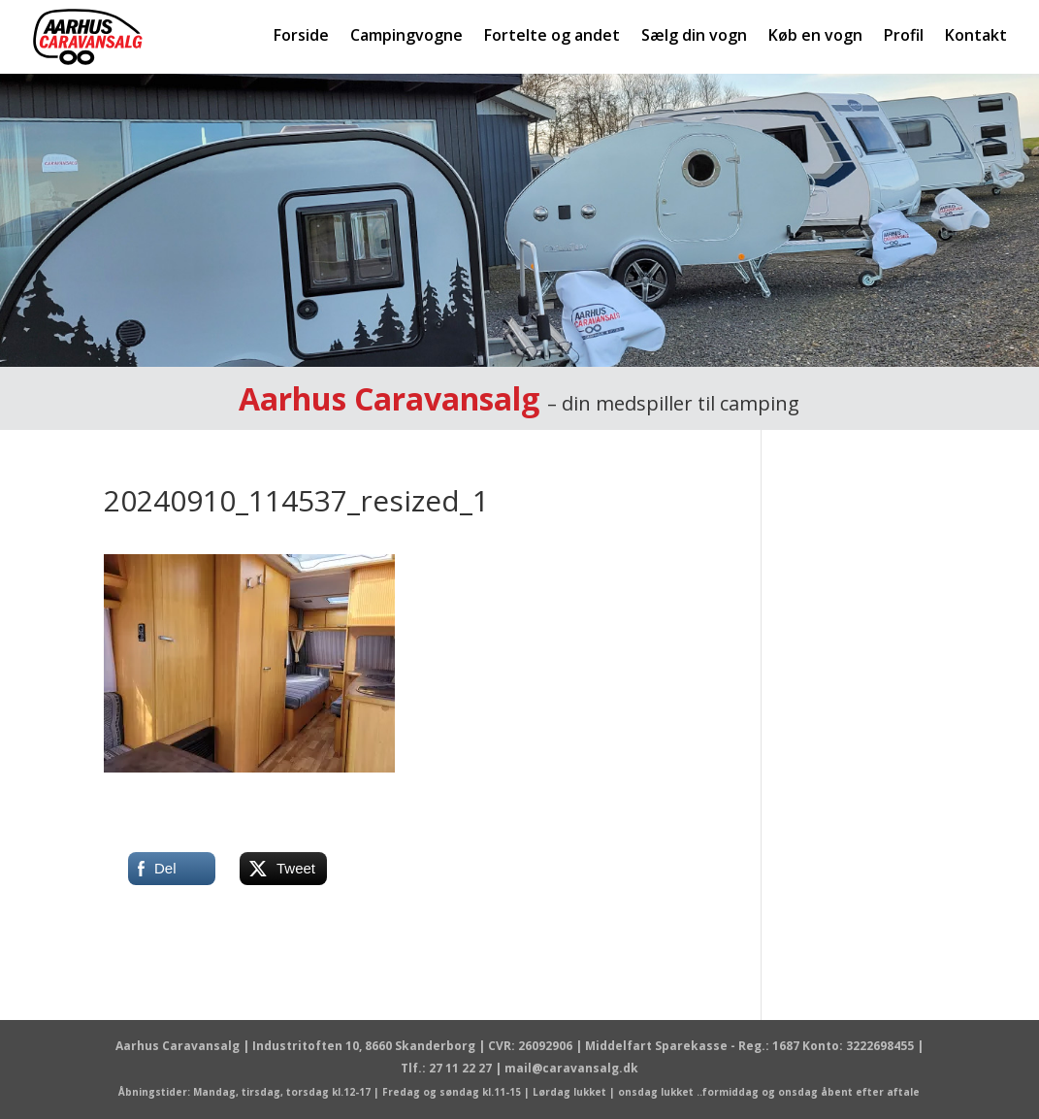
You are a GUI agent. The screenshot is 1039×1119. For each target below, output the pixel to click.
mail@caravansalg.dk (571, 1068)
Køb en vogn (815, 37)
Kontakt (976, 37)
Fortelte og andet (552, 37)
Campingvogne (406, 37)
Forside (301, 37)
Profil (904, 37)
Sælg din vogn (694, 37)
